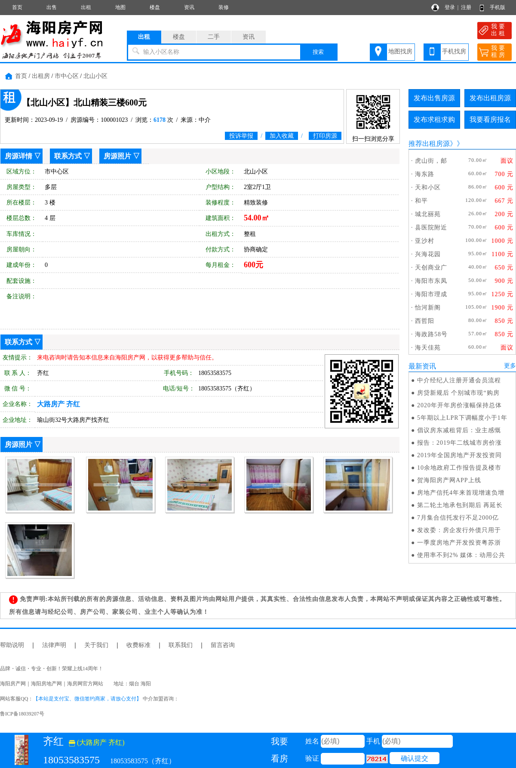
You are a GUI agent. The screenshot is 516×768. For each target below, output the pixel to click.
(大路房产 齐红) (97, 742)
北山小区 (95, 76)
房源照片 (117, 156)
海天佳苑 (428, 347)
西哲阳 (424, 321)
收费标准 (138, 645)
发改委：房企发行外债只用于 (459, 530)
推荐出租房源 (429, 143)
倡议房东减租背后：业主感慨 (459, 430)
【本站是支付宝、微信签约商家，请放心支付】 (87, 699)
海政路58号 (431, 334)
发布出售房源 (434, 98)
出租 (86, 7)
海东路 (424, 174)
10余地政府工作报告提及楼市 (459, 468)
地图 (120, 7)
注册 (466, 7)
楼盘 (155, 7)
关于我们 (96, 645)
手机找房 (454, 51)
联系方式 (68, 156)
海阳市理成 (431, 294)
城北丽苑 (428, 214)
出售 (51, 7)
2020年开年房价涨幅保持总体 (459, 405)
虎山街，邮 (431, 161)
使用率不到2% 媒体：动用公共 (461, 555)
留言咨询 (223, 645)
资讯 (189, 7)
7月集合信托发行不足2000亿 (458, 517)
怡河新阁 (428, 307)
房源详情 (18, 156)
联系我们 (181, 645)
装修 (223, 7)
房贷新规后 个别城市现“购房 (458, 393)
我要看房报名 (490, 119)
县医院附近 (431, 227)
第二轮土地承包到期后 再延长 (460, 505)
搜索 (318, 52)
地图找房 (400, 51)
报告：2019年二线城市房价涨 (459, 443)
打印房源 (325, 136)
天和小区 (428, 187)
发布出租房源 (490, 98)
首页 (17, 7)
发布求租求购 (434, 119)
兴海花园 (428, 254)
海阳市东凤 (431, 281)
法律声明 (54, 645)
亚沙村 (424, 241)
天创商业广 (431, 267)
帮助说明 (12, 645)
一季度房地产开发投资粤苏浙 (459, 542)
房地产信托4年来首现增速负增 (460, 492)
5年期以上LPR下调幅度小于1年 (462, 418)
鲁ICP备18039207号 (22, 714)
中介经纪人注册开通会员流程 (459, 380)
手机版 (497, 7)
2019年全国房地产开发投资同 (459, 455)
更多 (510, 365)
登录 (450, 7)
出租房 (41, 76)
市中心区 (67, 76)
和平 (421, 201)
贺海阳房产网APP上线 (449, 480)
